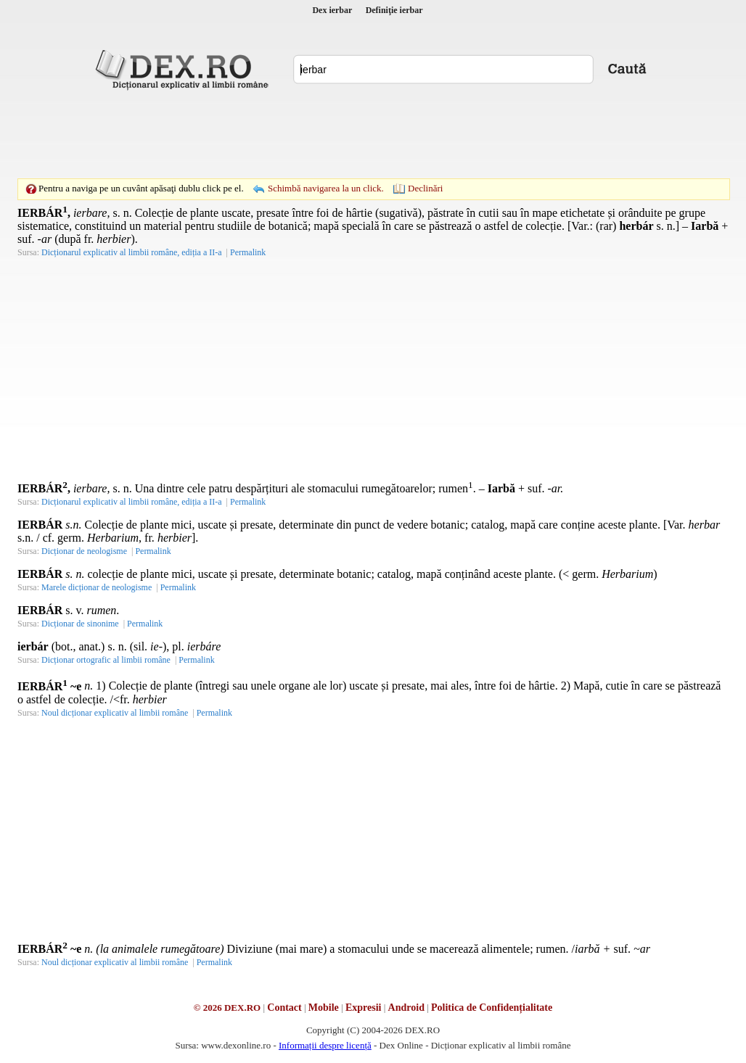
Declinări (425, 188)
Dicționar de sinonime (80, 624)
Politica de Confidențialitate (491, 1007)
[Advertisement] (373, 134)
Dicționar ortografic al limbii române (106, 660)
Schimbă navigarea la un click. (326, 188)
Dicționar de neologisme (84, 551)
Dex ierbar (332, 10)
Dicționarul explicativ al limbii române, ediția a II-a (131, 252)
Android (406, 1007)
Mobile (323, 1007)
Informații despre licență (325, 1045)
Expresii (363, 1007)
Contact (284, 1007)
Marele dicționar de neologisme (96, 587)
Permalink (248, 252)
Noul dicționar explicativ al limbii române (114, 713)
